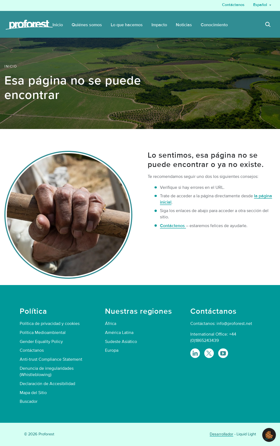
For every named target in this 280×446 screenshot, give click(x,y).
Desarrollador (221, 434)
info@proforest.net (234, 323)
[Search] (268, 25)
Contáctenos (173, 225)
